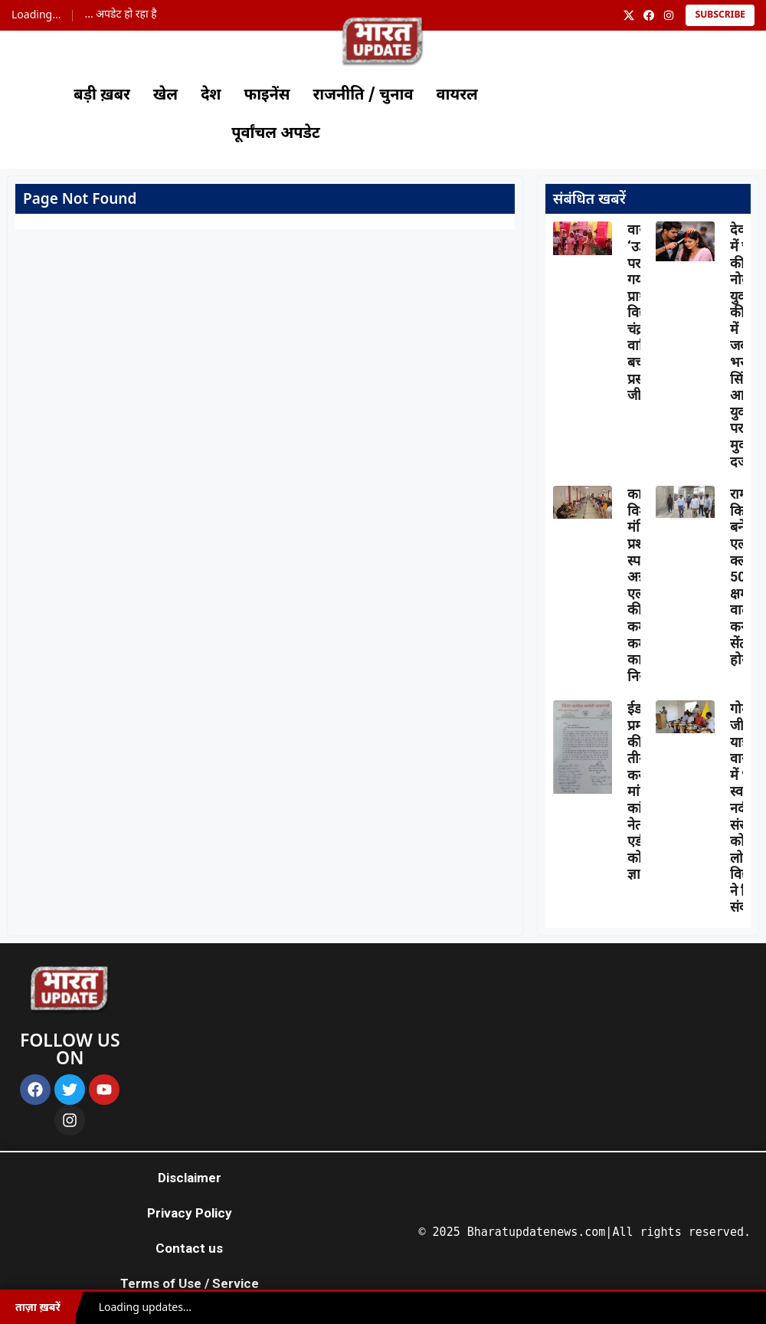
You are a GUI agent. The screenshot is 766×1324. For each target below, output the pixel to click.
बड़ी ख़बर (102, 96)
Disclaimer (189, 1177)
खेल (165, 96)
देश (211, 96)
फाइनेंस (267, 96)
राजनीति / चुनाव (363, 96)
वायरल (456, 96)
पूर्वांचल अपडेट (275, 134)
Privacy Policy (189, 1213)
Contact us (189, 1248)
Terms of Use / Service (189, 1283)
